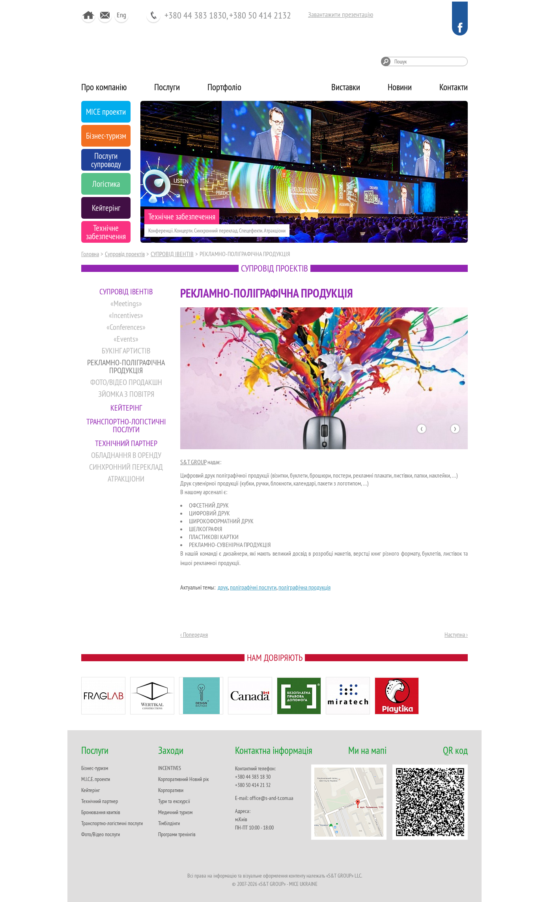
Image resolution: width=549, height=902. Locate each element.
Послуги (167, 87)
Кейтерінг (90, 790)
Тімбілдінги (169, 823)
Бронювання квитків (100, 812)
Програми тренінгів (177, 834)
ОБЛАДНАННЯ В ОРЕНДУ (126, 455)
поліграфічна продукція (304, 587)
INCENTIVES (169, 768)
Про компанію (104, 87)
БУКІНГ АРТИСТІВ (126, 350)
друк (223, 587)
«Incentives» (126, 315)
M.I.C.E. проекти (95, 779)
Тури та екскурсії (174, 801)
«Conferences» (126, 327)
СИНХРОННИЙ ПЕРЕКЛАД (126, 467)
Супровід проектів (125, 254)
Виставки (345, 87)
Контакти (453, 87)
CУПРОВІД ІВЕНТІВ (172, 254)
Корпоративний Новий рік (183, 779)
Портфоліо (224, 87)
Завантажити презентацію (340, 14)
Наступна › (456, 634)
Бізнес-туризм (94, 768)
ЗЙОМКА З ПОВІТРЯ (126, 394)
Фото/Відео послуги (100, 834)
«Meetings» (126, 303)
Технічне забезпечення (181, 216)
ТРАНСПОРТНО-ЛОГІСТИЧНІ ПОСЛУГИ (126, 425)
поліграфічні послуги (253, 587)
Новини (400, 87)
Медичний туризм (175, 812)
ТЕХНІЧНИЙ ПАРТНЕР (126, 443)
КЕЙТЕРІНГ (126, 408)
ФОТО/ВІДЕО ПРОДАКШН (126, 382)
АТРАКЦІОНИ (126, 479)
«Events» (126, 339)
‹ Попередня (194, 634)
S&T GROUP (193, 462)
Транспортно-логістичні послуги (112, 823)
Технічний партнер (99, 801)
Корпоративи (170, 790)
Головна (90, 254)
